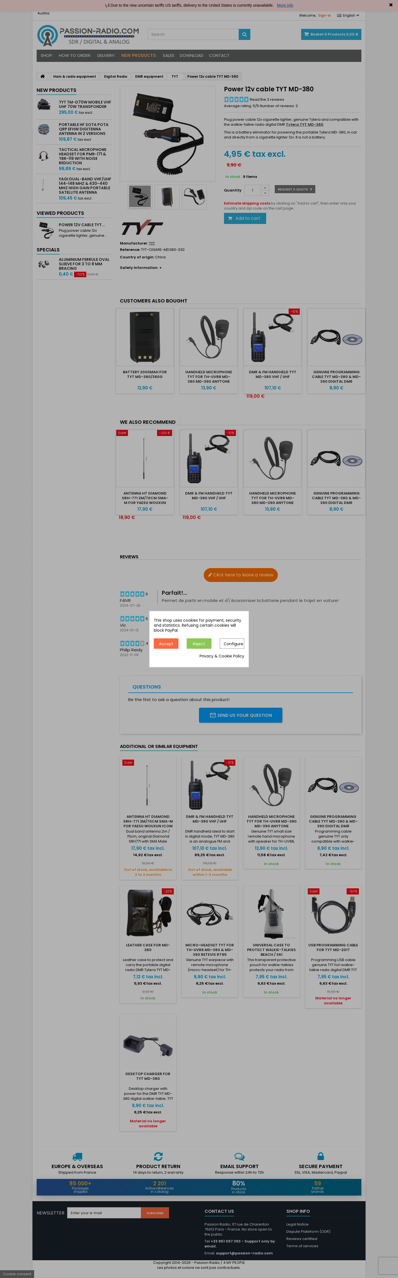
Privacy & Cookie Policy (222, 656)
